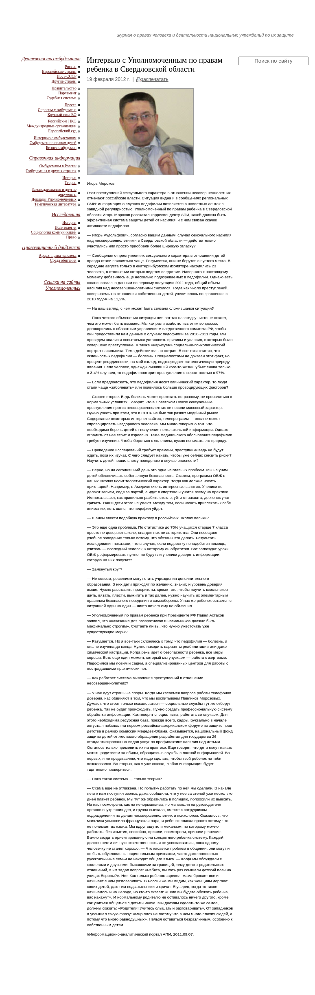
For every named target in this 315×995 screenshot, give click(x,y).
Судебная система (62, 98)
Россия (71, 66)
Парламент (67, 93)
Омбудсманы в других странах (51, 170)
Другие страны (64, 81)
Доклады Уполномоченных (53, 199)
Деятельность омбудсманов (51, 58)
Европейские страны (59, 71)
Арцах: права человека (57, 255)
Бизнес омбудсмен (61, 147)
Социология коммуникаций (54, 232)
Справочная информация (54, 158)
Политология (65, 227)
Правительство (64, 88)
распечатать (154, 79)
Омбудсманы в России (58, 166)
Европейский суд (62, 131)
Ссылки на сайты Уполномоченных (62, 285)
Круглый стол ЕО (62, 114)
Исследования (66, 214)
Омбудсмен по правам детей (53, 142)
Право (71, 237)
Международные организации (51, 126)
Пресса (71, 105)
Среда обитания (63, 260)
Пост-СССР (67, 76)
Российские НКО (62, 121)
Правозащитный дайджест (51, 247)
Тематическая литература (55, 204)
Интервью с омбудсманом (55, 138)
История (69, 177)
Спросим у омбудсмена (57, 109)
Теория (71, 182)
